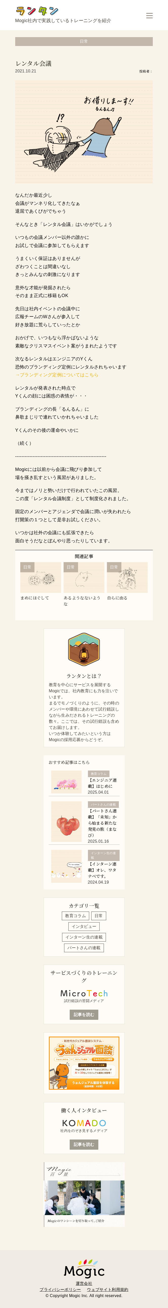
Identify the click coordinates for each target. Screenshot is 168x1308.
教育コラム (75, 916)
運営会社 (84, 1283)
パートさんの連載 (84, 948)
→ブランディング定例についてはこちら (57, 374)
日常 (99, 916)
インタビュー (84, 926)
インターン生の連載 (84, 937)
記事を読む (84, 1014)
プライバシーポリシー (60, 1289)
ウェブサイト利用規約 (107, 1289)
